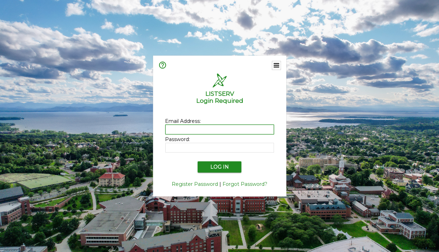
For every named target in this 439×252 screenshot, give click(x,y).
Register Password (195, 184)
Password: (177, 139)
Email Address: (183, 121)
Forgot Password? (244, 184)
